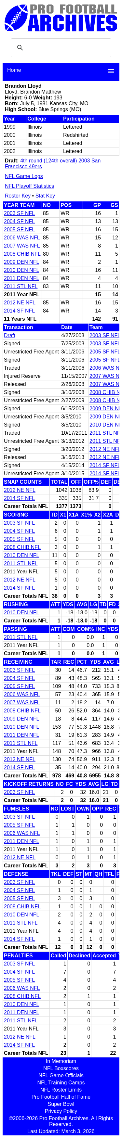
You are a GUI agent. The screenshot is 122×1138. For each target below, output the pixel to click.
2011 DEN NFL (21, 278)
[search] (60, 48)
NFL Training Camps (61, 1082)
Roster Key (18, 195)
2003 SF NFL (19, 213)
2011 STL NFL (20, 286)
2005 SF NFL (19, 229)
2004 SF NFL (19, 221)
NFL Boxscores (61, 1068)
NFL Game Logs (24, 176)
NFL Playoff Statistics (29, 186)
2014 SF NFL (19, 310)
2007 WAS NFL (22, 246)
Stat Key (45, 195)
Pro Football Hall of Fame (61, 1097)
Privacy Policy (61, 1111)
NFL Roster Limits (61, 1090)
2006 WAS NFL (22, 237)
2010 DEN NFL (21, 270)
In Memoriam (61, 1061)
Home (14, 70)
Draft (9, 335)
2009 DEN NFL (21, 262)
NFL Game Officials (61, 1075)
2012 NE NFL (19, 302)
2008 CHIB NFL (22, 254)
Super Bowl (61, 1104)
